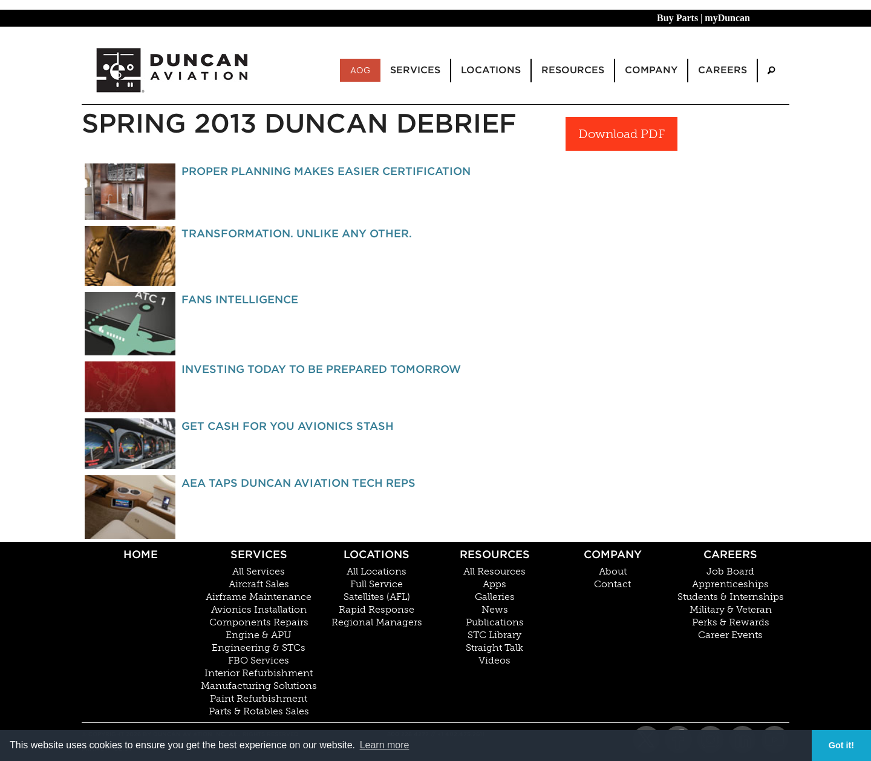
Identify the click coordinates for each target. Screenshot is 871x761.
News (494, 609)
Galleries (495, 597)
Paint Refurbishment (258, 698)
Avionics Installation (259, 609)
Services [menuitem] (415, 70)
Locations (376, 554)
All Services (258, 571)
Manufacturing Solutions (259, 686)
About (613, 571)
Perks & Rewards (730, 622)
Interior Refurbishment (258, 673)
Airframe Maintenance (259, 597)
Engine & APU (259, 635)
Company (613, 554)
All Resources (494, 571)
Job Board (730, 571)
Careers (730, 554)
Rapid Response (376, 609)
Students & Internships (730, 597)
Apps (494, 584)
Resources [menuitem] (572, 70)
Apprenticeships (730, 584)
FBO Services (258, 660)
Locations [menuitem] (491, 70)
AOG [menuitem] (360, 70)
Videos (494, 660)
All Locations (376, 571)
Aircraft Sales (259, 584)
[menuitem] (771, 70)
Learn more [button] (384, 745)
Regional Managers (376, 622)
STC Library (494, 635)
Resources (495, 554)
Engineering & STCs (258, 648)
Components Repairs (258, 622)
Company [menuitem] (651, 70)
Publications (495, 622)
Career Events (730, 635)
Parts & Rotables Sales (259, 711)
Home (140, 554)
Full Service (376, 584)
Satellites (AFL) (377, 597)
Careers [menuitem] (722, 70)
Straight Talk (494, 648)
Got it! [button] (841, 745)
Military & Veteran (731, 609)
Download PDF (621, 134)
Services (258, 554)
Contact (612, 584)
